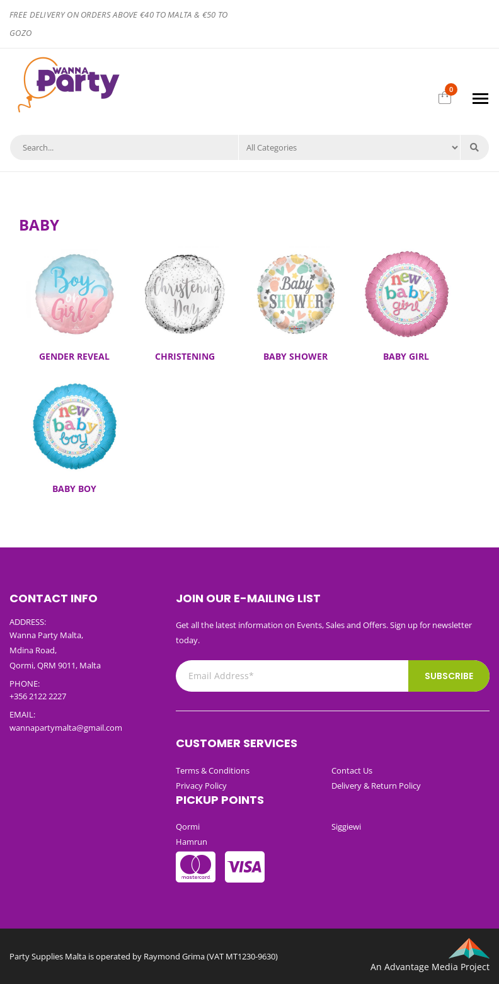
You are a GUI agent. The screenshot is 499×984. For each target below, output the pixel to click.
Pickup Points (220, 800)
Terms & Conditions (213, 770)
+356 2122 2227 (37, 696)
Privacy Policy (201, 785)
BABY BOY (74, 489)
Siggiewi (346, 826)
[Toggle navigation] (480, 99)
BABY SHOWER (295, 356)
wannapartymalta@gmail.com (65, 727)
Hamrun (191, 841)
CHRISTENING (185, 356)
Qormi (188, 826)
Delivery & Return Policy (376, 785)
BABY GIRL (406, 356)
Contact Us (351, 770)
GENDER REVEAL (74, 356)
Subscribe (449, 676)
